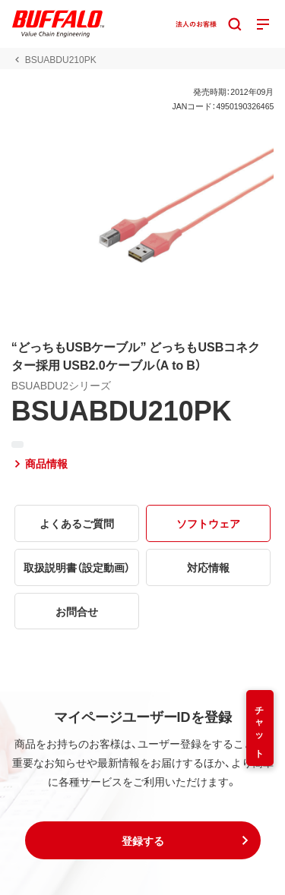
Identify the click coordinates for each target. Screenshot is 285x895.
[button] (143, 840)
